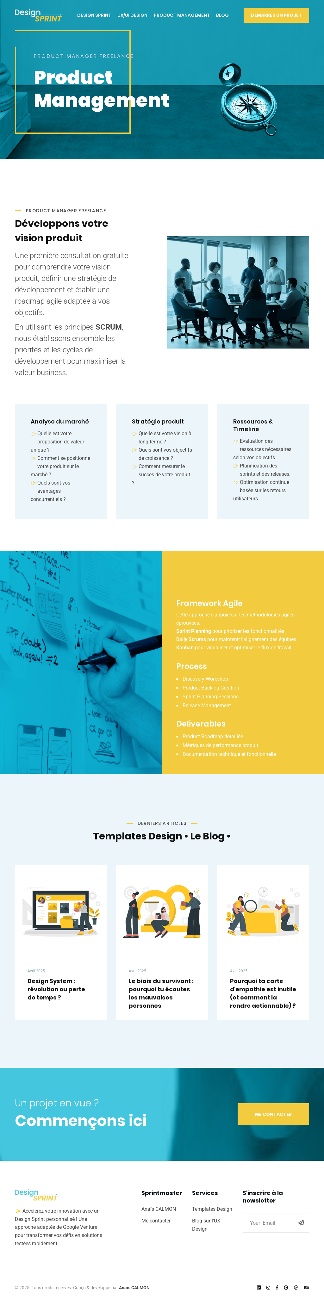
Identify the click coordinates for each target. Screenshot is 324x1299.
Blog (222, 15)
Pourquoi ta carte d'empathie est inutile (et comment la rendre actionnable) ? (263, 993)
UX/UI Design (132, 15)
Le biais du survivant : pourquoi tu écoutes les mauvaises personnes (161, 993)
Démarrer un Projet (276, 15)
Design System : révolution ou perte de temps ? (56, 989)
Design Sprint (94, 15)
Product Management (182, 15)
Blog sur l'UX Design (206, 1225)
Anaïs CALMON (158, 1209)
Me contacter (273, 1114)
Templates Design (212, 1209)
